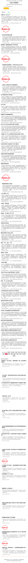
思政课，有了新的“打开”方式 (7, 213)
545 (20, 353)
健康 (21, 0)
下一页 (24, 353)
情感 (15, 0)
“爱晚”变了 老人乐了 (5, 14)
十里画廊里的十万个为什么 (7, 474)
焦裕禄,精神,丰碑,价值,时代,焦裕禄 (16, 338)
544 (17, 353)
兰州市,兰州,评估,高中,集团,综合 (15, 298)
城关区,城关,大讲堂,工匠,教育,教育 (16, 308)
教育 (19, 4)
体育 (7, 4)
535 (16, 352)
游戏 (17, 4)
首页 (9, 352)
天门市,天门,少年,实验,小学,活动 (15, 142)
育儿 (21, 4)
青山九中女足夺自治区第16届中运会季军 (10, 124)
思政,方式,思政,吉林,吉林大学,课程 (16, 221)
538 (24, 352)
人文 (17, 0)
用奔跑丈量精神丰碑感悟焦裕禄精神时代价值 (11, 330)
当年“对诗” (3, 104)
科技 (15, 4)
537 (22, 352)
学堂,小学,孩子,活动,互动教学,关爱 (16, 152)
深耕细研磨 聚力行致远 (7, 183)
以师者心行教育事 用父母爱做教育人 (10, 84)
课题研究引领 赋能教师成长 (7, 114)
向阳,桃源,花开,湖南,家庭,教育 (15, 52)
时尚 (13, 0)
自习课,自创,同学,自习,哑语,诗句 (15, 112)
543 (14, 353)
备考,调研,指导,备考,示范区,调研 (15, 171)
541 (9, 353)
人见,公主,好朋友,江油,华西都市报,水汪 (16, 201)
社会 (11, 0)
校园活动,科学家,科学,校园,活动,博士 (16, 328)
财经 (11, 4)
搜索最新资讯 (6, 8)
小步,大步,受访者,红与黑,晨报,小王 (16, 250)
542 (12, 353)
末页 (14, 355)
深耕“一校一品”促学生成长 (7, 281)
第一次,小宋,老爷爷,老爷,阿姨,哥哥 (16, 260)
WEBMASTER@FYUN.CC (16, 560)
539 (3, 353)
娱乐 (9, 4)
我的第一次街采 (4, 252)
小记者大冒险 (4, 262)
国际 (9, 0)
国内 (7, 0)
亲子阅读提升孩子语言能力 (7, 94)
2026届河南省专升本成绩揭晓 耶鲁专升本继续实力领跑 (13, 382)
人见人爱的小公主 (5, 193)
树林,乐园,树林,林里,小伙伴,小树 (15, 211)
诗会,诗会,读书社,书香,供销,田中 (15, 231)
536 (19, 352)
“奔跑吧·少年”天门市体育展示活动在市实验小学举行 (12, 134)
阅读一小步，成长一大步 (6, 242)
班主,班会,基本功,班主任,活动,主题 (16, 348)
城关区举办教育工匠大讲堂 (7, 300)
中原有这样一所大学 (6, 396)
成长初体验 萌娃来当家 (7, 35)
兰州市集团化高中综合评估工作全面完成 (10, 290)
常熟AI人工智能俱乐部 (19, 559)
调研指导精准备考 (5, 163)
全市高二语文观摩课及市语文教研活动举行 (10, 310)
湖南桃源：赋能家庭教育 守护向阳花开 (9, 44)
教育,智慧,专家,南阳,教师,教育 (15, 161)
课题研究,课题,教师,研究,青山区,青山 (16, 122)
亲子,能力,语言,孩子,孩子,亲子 (15, 102)
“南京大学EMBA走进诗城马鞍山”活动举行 (10, 272)
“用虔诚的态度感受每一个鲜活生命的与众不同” (12, 64)
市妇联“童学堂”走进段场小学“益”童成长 (10, 144)
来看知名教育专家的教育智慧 (7, 153)
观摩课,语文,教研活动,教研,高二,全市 (16, 318)
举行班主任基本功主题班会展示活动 (9, 340)
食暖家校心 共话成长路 (7, 488)
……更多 (6, 21)
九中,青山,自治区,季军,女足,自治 (15, 132)
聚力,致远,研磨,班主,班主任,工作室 (17, 191)
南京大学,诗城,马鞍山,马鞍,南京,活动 (16, 279)
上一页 (12, 352)
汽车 (19, 0)
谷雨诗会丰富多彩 (5, 223)
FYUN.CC (11, 559)
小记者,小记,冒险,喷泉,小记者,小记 (16, 270)
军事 (13, 4)
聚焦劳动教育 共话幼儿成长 (7, 233)
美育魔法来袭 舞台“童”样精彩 (8, 517)
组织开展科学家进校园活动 (7, 320)
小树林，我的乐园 (5, 203)
